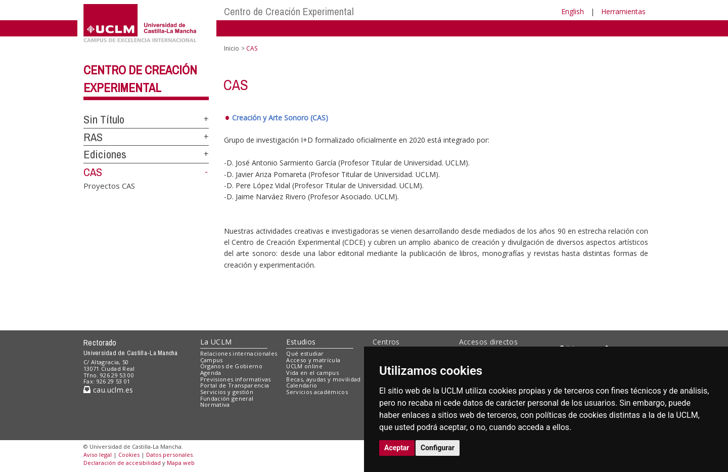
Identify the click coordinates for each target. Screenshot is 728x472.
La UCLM (216, 342)
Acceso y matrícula (313, 360)
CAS (92, 172)
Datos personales (169, 454)
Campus (211, 360)
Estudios (300, 342)
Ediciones (104, 154)
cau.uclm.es (108, 390)
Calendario (301, 385)
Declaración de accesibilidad (122, 462)
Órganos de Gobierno (231, 366)
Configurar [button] (437, 448)
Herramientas (623, 11)
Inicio (231, 48)
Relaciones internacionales (239, 353)
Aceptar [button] (397, 448)
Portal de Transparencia (234, 385)
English (572, 11)
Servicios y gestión (226, 392)
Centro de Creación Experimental (289, 11)
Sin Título (103, 119)
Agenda (210, 372)
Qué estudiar (305, 353)
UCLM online (304, 366)
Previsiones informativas (235, 379)
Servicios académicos (317, 392)
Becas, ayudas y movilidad (323, 379)
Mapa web (181, 462)
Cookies (129, 454)
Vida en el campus (312, 372)
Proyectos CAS (109, 185)
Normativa (215, 404)
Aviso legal (97, 454)
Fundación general (227, 398)
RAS (93, 137)
